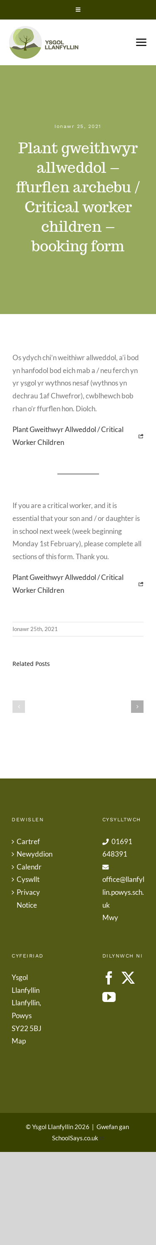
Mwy (110, 917)
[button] (18, 706)
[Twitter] (128, 978)
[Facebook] (109, 978)
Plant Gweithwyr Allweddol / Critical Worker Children (68, 436)
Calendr (29, 866)
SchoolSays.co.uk (75, 1138)
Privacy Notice (28, 898)
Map (19, 1040)
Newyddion (33, 854)
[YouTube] (109, 997)
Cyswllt (28, 879)
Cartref (28, 841)
